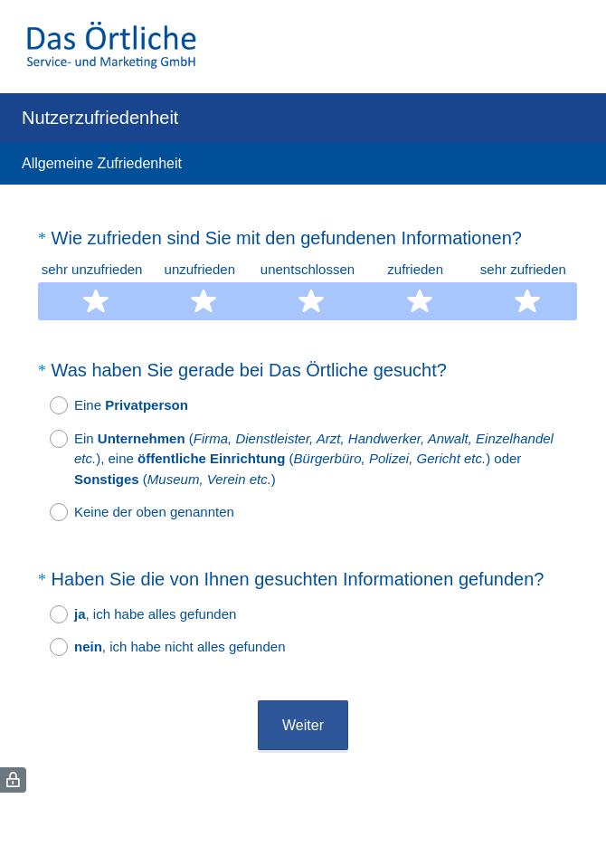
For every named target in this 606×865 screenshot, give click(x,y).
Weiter (303, 725)
